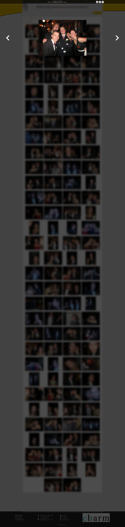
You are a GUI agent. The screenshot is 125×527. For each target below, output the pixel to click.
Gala (65, 2)
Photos (49, 2)
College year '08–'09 (57, 2)
